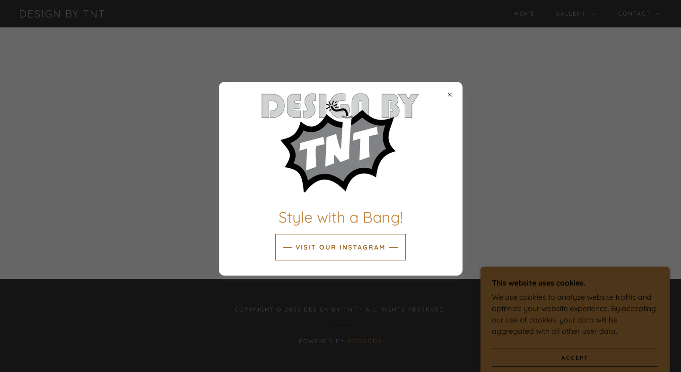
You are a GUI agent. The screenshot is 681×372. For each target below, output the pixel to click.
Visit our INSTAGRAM (340, 247)
